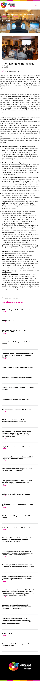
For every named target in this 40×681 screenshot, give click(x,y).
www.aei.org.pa (29, 233)
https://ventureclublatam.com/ (26, 244)
